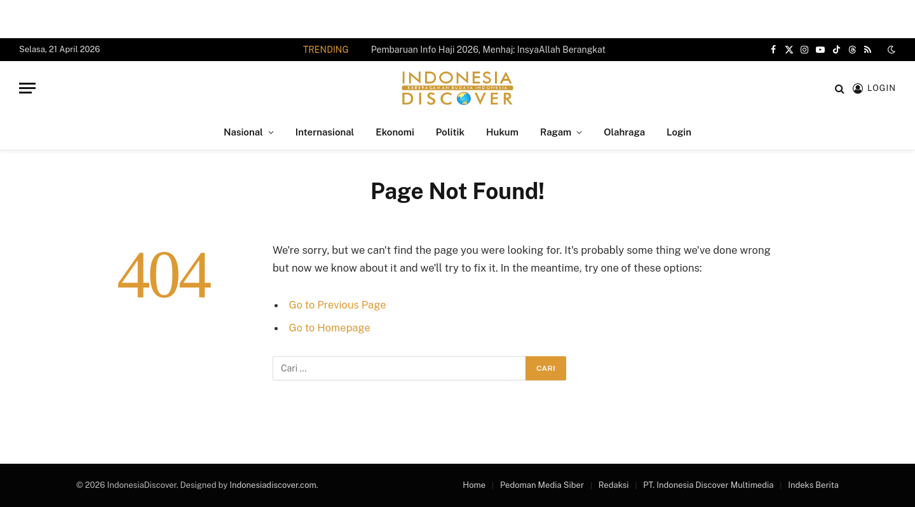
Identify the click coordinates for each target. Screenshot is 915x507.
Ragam (555, 132)
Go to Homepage (330, 327)
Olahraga (624, 132)
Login (679, 132)
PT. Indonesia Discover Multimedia (708, 485)
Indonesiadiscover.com (272, 485)
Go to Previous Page (338, 304)
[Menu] (27, 88)
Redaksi (614, 485)
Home (474, 485)
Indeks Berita (813, 485)
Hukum (502, 132)
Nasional (243, 132)
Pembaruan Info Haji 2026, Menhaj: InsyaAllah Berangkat (488, 50)
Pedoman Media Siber (542, 485)
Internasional (325, 132)
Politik (450, 132)
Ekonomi (395, 132)
